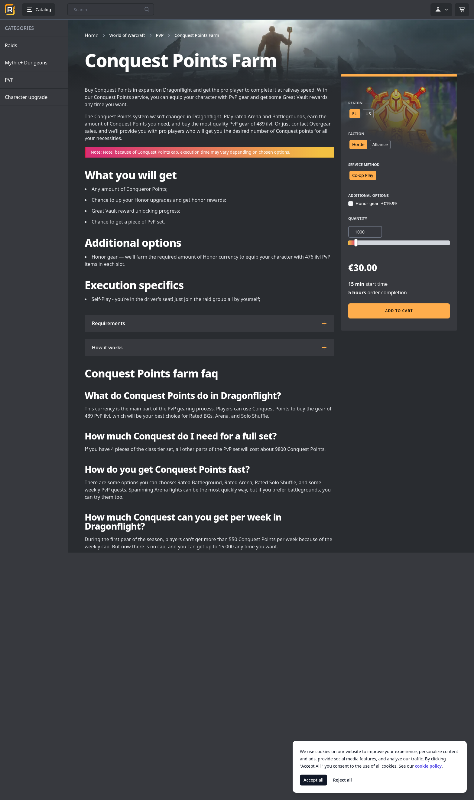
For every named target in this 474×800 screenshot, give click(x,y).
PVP (9, 80)
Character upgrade (26, 97)
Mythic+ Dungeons (26, 62)
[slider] (355, 243)
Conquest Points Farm (196, 35)
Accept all (313, 780)
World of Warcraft (127, 35)
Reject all (342, 780)
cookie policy (428, 766)
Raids (11, 45)
